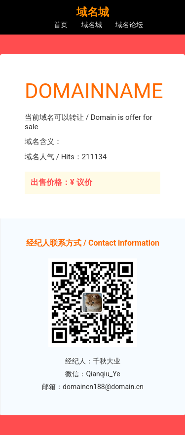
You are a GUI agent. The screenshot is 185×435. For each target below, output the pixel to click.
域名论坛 (129, 25)
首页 (61, 25)
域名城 (91, 25)
